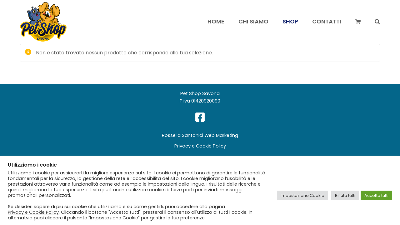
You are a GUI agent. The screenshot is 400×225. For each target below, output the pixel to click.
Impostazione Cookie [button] (302, 195)
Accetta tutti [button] (376, 195)
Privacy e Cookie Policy (200, 146)
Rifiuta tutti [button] (345, 195)
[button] (358, 22)
